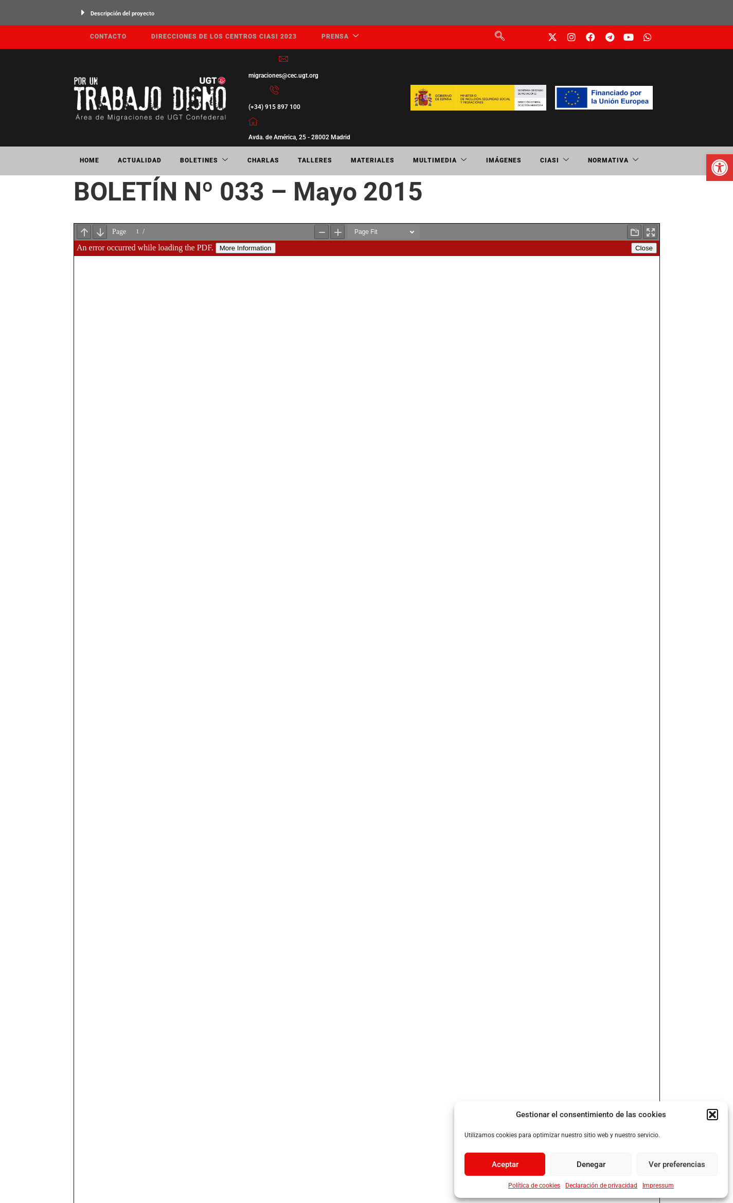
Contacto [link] (102, 37)
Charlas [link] (232, 161)
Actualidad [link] (125, 161)
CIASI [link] (481, 161)
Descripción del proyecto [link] (122, 13)
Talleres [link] (275, 161)
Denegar (591, 1164)
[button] (712, 1114)
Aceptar (505, 1164)
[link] (719, 167)
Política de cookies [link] (534, 1185)
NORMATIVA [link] (532, 161)
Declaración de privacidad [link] (601, 1185)
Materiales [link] (325, 161)
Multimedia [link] (384, 161)
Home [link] (83, 161)
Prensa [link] (326, 37)
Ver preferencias (677, 1164)
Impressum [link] (658, 1185)
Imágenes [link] (439, 161)
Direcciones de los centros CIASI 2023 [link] (214, 37)
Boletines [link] (181, 161)
